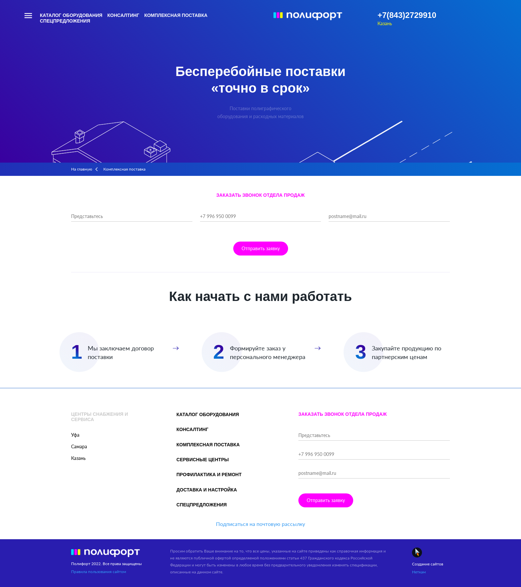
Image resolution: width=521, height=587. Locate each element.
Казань (384, 23)
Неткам (419, 571)
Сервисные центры (202, 459)
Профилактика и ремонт (209, 474)
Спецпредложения (65, 21)
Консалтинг (123, 15)
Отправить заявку (261, 248)
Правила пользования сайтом (98, 571)
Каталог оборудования (71, 15)
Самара (79, 446)
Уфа (75, 435)
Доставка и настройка (206, 489)
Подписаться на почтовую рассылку (260, 524)
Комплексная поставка (175, 15)
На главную (81, 169)
